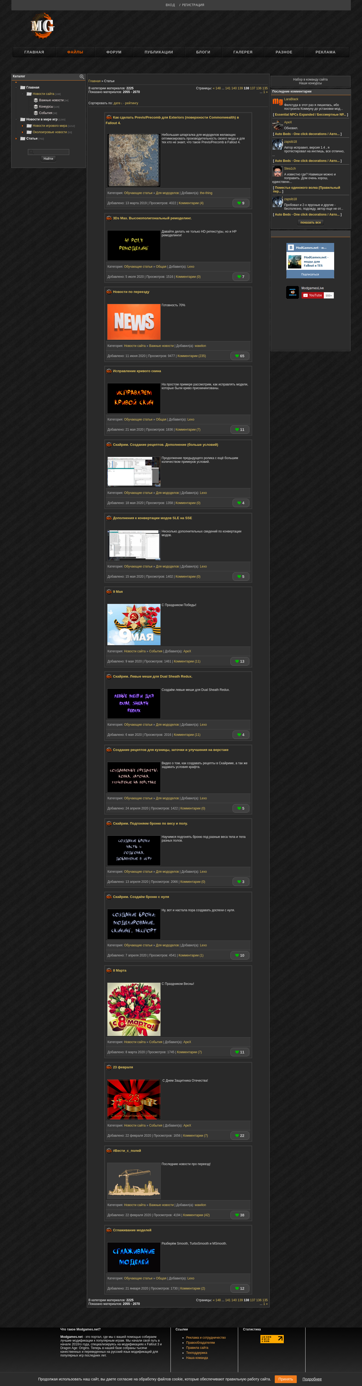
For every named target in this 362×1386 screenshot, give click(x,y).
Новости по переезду (131, 292)
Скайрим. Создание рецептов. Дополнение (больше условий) (165, 445)
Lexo (190, 266)
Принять (285, 1379)
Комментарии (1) (191, 955)
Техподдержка (196, 1353)
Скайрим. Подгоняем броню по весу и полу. (150, 823)
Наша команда (197, 1358)
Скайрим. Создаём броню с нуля (141, 897)
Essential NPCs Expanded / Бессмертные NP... (310, 114)
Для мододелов (167, 193)
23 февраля (123, 1067)
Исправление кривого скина (137, 371)
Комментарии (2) (192, 1288)
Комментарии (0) (188, 277)
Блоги (203, 52)
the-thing (206, 193)
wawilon (200, 346)
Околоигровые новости (49, 132)
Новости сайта (43, 94)
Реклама (326, 52)
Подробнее (312, 1379)
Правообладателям (200, 1343)
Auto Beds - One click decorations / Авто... (307, 134)
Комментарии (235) (191, 356)
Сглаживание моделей (132, 1230)
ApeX (187, 651)
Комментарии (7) (188, 429)
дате (117, 103)
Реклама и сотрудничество (206, 1337)
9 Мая (118, 592)
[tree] (48, 113)
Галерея (242, 52)
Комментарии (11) (187, 661)
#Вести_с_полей (127, 1151)
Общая (161, 266)
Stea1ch (290, 168)
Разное (284, 52)
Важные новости (50, 100)
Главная (34, 52)
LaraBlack (291, 99)
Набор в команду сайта (310, 79)
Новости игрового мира (50, 126)
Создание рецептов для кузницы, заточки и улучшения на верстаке (171, 750)
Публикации (159, 52)
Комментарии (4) (191, 203)
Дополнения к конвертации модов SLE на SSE (152, 518)
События (44, 113)
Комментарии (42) (196, 1215)
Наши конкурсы (310, 83)
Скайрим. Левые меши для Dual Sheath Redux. (152, 676)
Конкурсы (45, 106)
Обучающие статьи (138, 193)
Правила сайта (197, 1348)
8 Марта (119, 970)
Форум (113, 52)
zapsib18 (290, 142)
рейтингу (131, 103)
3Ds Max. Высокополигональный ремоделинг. (152, 218)
